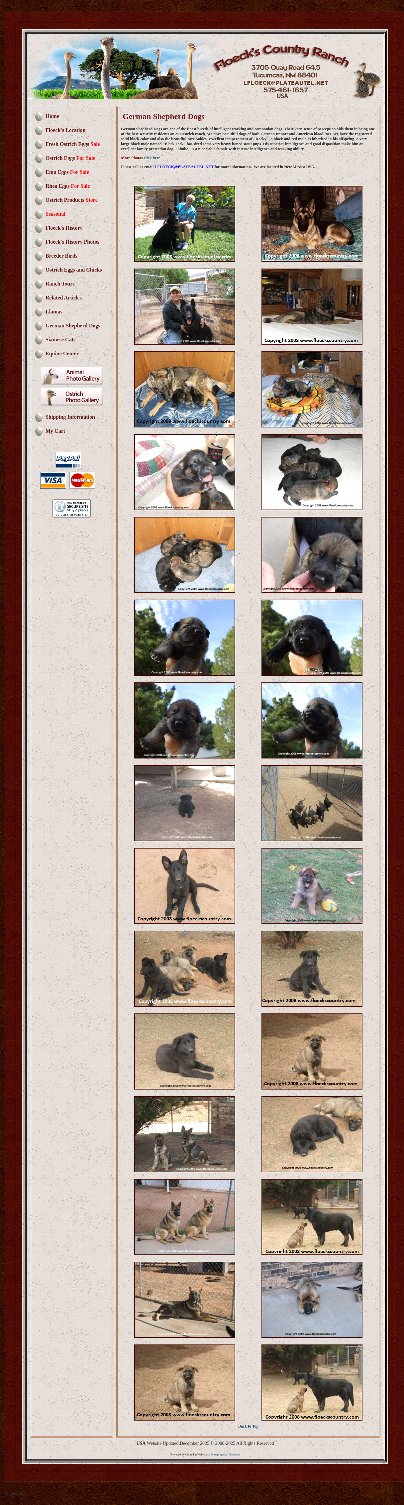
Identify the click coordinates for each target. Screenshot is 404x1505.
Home (52, 116)
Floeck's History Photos (72, 242)
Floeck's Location (65, 130)
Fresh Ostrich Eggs (73, 144)
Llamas (54, 311)
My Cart (55, 431)
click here (152, 158)
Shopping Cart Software (226, 1454)
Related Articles (64, 297)
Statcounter (15, 1493)
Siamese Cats (60, 339)
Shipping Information (70, 417)
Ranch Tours (60, 284)
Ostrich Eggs (70, 158)
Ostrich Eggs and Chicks (74, 270)
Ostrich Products (72, 200)
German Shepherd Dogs (73, 325)
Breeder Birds (61, 256)
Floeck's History (64, 228)
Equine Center (62, 353)
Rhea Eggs (68, 186)
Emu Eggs (67, 172)
